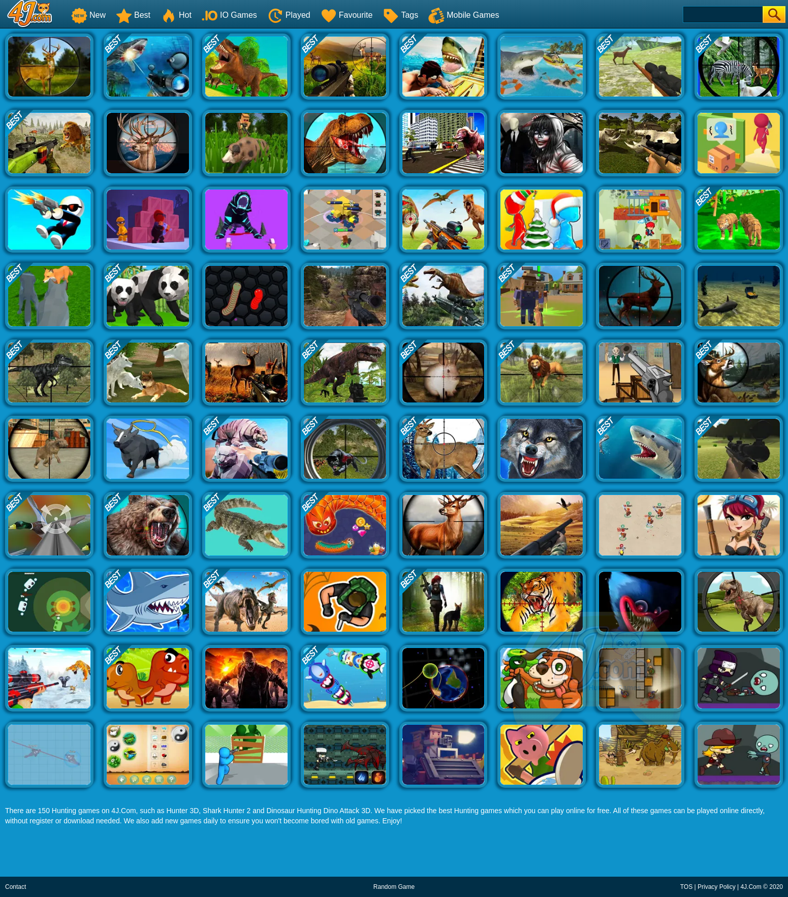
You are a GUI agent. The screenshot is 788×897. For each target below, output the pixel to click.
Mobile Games (463, 15)
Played (288, 15)
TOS (686, 886)
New (88, 15)
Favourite (347, 15)
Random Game (394, 886)
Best (133, 15)
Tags (400, 15)
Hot (176, 15)
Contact (15, 886)
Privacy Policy (717, 886)
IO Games (229, 15)
